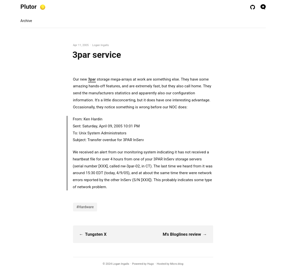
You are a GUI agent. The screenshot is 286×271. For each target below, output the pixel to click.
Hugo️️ (150, 263)
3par (92, 79)
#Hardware (85, 207)
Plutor (29, 6)
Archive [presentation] (26, 21)
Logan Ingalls (121, 263)
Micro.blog (176, 263)
